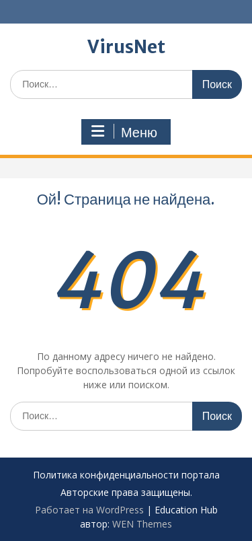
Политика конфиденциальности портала (126, 475)
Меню (124, 132)
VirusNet (126, 47)
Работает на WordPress (89, 509)
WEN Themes (142, 523)
